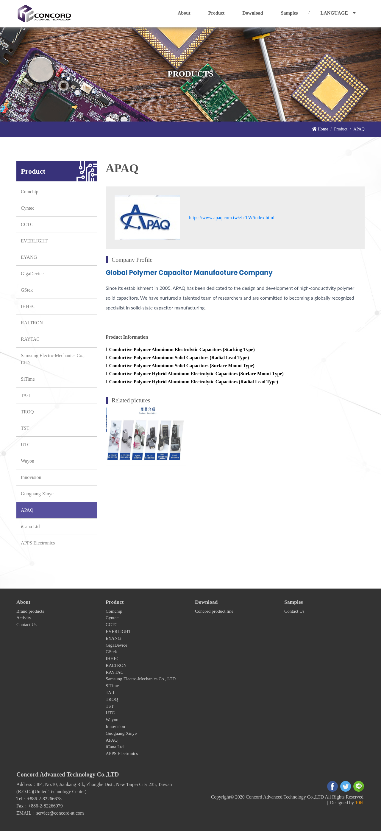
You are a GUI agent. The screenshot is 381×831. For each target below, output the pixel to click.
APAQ (27, 510)
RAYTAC (30, 339)
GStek (27, 289)
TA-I (25, 395)
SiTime (28, 379)
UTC (25, 444)
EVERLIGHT (34, 240)
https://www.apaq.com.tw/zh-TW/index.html (231, 217)
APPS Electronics (38, 542)
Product (340, 129)
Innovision (31, 477)
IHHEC (28, 306)
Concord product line (214, 611)
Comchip (29, 191)
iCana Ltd (30, 526)
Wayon (27, 460)
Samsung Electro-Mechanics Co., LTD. (53, 359)
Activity (23, 617)
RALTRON (32, 322)
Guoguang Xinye (37, 493)
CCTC (27, 224)
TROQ (27, 411)
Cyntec (27, 208)
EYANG (29, 257)
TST (25, 428)
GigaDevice (32, 273)
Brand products (30, 611)
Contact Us (26, 624)
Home (320, 129)
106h (360, 802)
